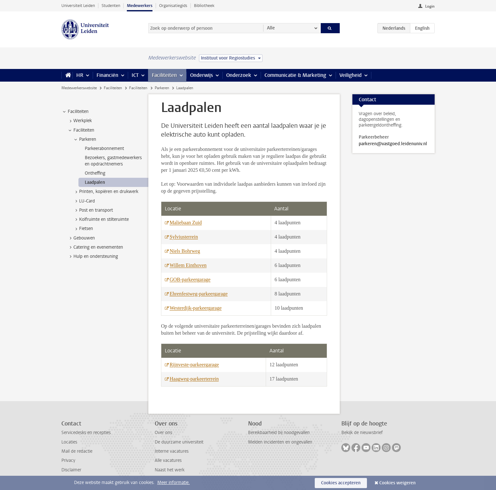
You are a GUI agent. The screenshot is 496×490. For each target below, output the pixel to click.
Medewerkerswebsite (79, 87)
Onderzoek (238, 75)
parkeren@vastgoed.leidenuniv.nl (393, 144)
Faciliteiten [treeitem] (75, 112)
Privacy (68, 460)
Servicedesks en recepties (86, 433)
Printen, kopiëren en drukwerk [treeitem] (105, 192)
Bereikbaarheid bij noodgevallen (279, 433)
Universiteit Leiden (78, 5)
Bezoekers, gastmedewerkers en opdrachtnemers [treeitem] (113, 161)
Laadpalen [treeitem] (95, 182)
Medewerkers (139, 5)
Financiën (107, 75)
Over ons (163, 433)
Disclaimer (71, 470)
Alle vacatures (168, 460)
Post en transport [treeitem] (93, 210)
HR (79, 75)
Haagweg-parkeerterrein (194, 378)
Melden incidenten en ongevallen (280, 442)
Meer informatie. (173, 483)
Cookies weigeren (397, 483)
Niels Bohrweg (185, 251)
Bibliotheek (204, 5)
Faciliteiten (164, 75)
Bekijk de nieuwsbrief (362, 433)
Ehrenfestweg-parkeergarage (199, 293)
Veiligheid (350, 75)
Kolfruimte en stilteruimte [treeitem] (101, 219)
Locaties (69, 442)
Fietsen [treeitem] (83, 229)
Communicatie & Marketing (295, 75)
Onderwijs (201, 75)
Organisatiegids (173, 5)
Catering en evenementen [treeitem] (95, 247)
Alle (271, 28)
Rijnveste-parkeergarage (194, 364)
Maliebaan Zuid (186, 222)
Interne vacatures (172, 451)
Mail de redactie (76, 451)
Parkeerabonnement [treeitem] (104, 149)
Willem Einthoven (188, 265)
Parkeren (162, 87)
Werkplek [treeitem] (79, 121)
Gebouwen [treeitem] (81, 238)
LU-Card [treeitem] (84, 201)
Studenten (111, 5)
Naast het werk (169, 470)
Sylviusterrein (184, 236)
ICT (135, 75)
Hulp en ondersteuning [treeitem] (92, 256)
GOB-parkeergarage (190, 279)
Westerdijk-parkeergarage (196, 308)
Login (430, 6)
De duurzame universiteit (179, 442)
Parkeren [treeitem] (84, 139)
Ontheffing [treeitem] (95, 173)
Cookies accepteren (341, 483)
